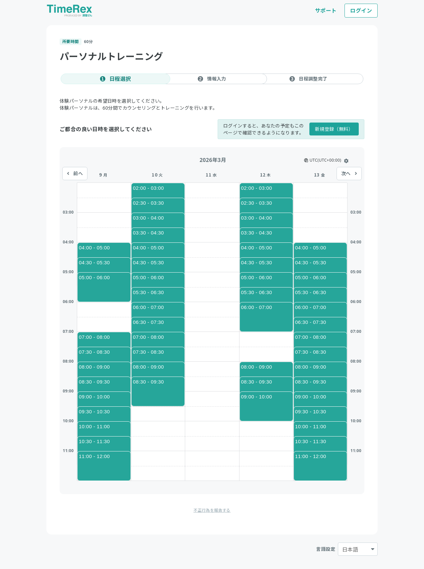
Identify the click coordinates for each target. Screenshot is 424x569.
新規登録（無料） (334, 129)
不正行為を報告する (212, 510)
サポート (326, 10)
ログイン (361, 10)
